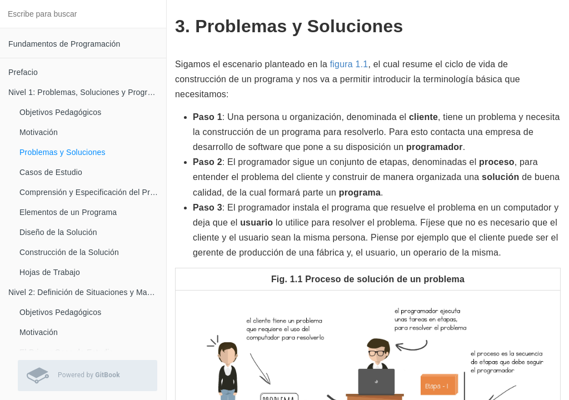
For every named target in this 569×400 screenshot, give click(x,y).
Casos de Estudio (50, 172)
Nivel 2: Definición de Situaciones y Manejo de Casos (87, 292)
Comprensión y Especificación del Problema (92, 192)
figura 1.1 (349, 64)
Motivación (38, 132)
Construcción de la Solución (69, 252)
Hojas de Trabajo (49, 272)
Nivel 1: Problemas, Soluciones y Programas (87, 92)
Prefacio (23, 72)
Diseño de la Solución (58, 232)
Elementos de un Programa (68, 212)
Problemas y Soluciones (62, 152)
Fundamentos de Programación (64, 43)
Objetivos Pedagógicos (60, 112)
